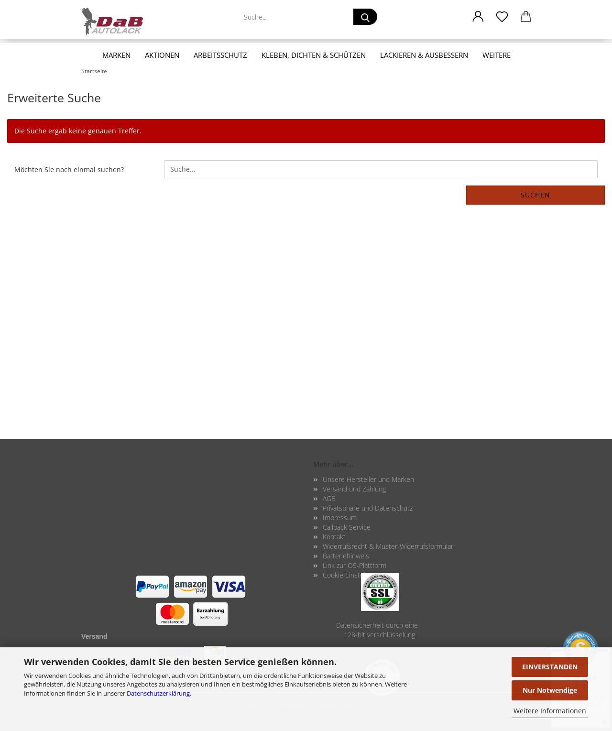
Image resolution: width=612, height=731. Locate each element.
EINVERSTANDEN (550, 666)
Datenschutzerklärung (158, 693)
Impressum (340, 517)
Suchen (535, 194)
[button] (478, 16)
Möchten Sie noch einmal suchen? (69, 169)
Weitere (496, 55)
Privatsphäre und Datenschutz (368, 508)
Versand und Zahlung (354, 488)
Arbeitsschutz (220, 55)
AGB (329, 498)
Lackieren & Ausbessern (424, 55)
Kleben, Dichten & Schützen (314, 55)
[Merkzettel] (502, 16)
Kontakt (334, 536)
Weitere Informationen (550, 710)
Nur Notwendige (550, 690)
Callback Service (347, 527)
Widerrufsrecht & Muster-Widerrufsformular (388, 546)
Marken (116, 55)
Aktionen (162, 55)
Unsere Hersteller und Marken (368, 479)
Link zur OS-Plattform (354, 565)
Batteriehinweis (346, 555)
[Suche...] (365, 17)
